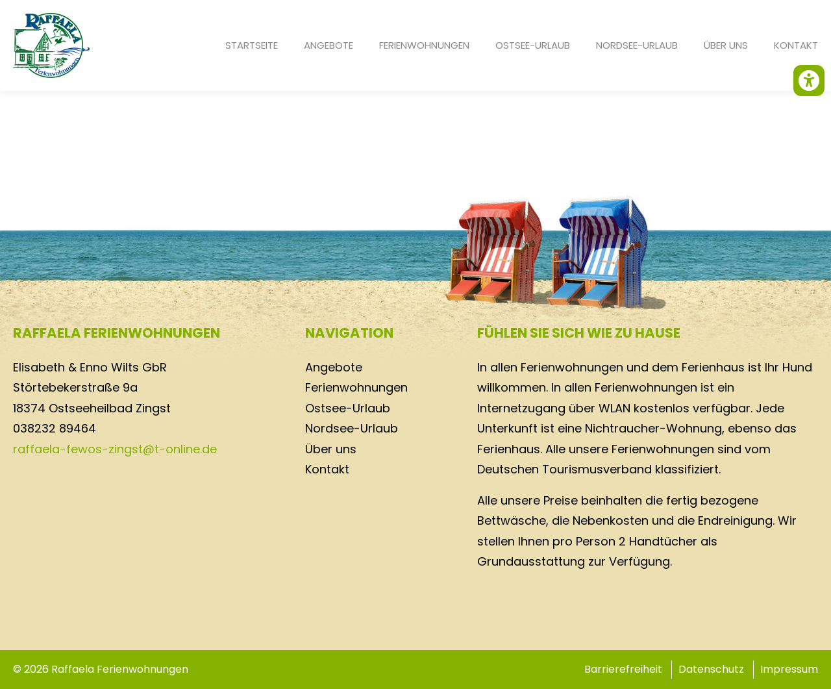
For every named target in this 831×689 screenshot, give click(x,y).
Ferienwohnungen (424, 45)
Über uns (726, 45)
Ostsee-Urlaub (532, 45)
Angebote (328, 45)
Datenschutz (711, 669)
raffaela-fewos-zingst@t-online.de (115, 449)
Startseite (251, 45)
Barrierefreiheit (623, 669)
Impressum (789, 669)
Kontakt (796, 45)
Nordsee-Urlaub (637, 45)
